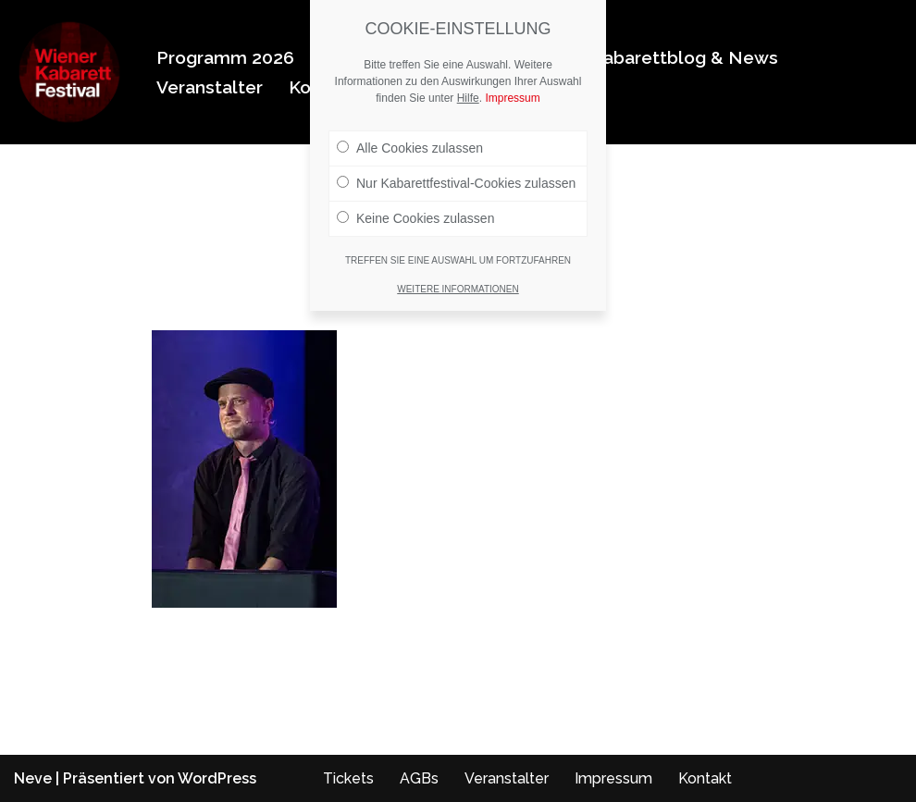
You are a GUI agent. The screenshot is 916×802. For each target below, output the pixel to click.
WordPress (217, 778)
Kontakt (705, 778)
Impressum (613, 778)
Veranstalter (209, 87)
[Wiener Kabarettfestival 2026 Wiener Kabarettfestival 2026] (69, 72)
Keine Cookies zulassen (415, 218)
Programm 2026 (225, 57)
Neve (33, 778)
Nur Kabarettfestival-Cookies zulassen (456, 183)
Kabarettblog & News (684, 57)
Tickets (348, 778)
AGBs (419, 778)
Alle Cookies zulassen (410, 148)
